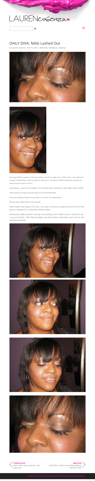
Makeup (62, 48)
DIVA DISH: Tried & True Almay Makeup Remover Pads (65, 464)
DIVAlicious (53, 48)
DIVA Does (44, 48)
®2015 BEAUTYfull (78, 476)
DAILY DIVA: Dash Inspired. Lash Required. (27, 464)
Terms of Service (50, 476)
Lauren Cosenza (18, 48)
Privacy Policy (38, 476)
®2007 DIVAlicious (63, 476)
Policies (30, 476)
